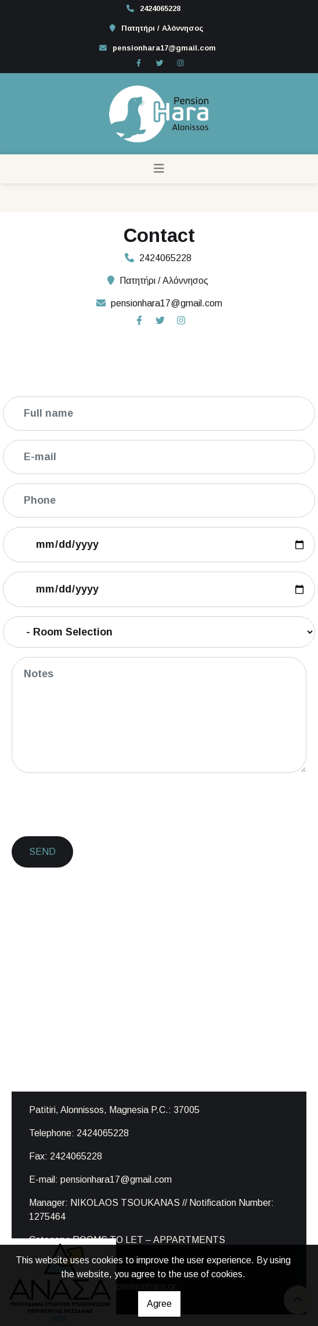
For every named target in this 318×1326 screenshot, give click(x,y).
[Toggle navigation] (159, 168)
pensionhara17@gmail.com (164, 48)
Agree (159, 1304)
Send (42, 852)
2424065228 (160, 8)
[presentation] (102, 805)
